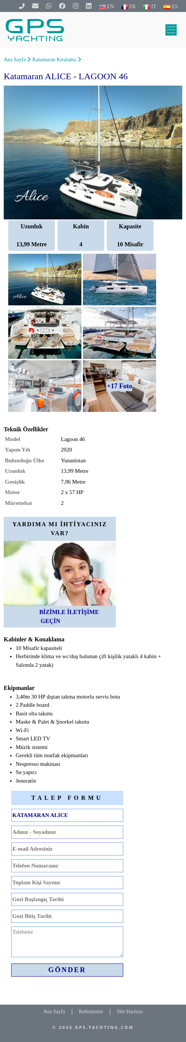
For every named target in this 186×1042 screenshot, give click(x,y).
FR (128, 6)
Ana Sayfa (15, 59)
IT (149, 6)
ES (171, 6)
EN (106, 6)
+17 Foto (119, 386)
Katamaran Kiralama (54, 59)
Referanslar (91, 1011)
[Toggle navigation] (171, 29)
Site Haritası (130, 1011)
